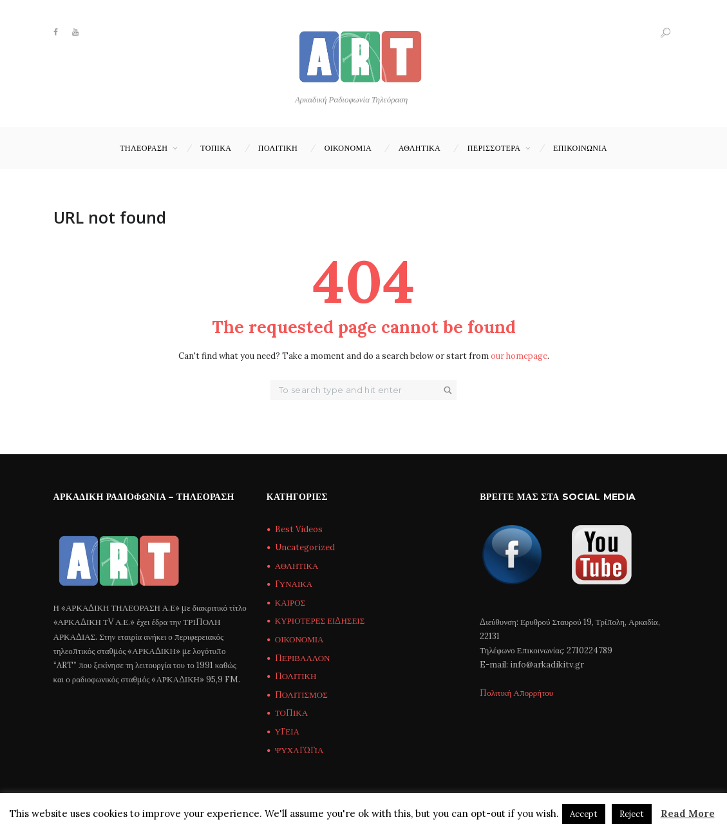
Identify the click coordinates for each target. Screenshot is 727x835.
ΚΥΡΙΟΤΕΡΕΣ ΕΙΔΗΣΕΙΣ (319, 620)
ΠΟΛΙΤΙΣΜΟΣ (301, 694)
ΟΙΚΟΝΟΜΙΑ (348, 148)
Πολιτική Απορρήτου (516, 692)
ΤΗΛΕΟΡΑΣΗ (143, 148)
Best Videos (299, 529)
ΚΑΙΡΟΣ (290, 602)
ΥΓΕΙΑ (287, 731)
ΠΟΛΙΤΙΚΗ (277, 148)
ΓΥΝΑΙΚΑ (293, 584)
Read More (688, 813)
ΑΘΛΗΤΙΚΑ (420, 148)
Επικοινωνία (580, 148)
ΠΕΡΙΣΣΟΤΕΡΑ (494, 148)
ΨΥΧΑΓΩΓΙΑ (299, 750)
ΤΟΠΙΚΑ (215, 148)
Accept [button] (584, 814)
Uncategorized (305, 547)
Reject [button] (631, 814)
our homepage (519, 355)
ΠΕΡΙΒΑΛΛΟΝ (302, 658)
